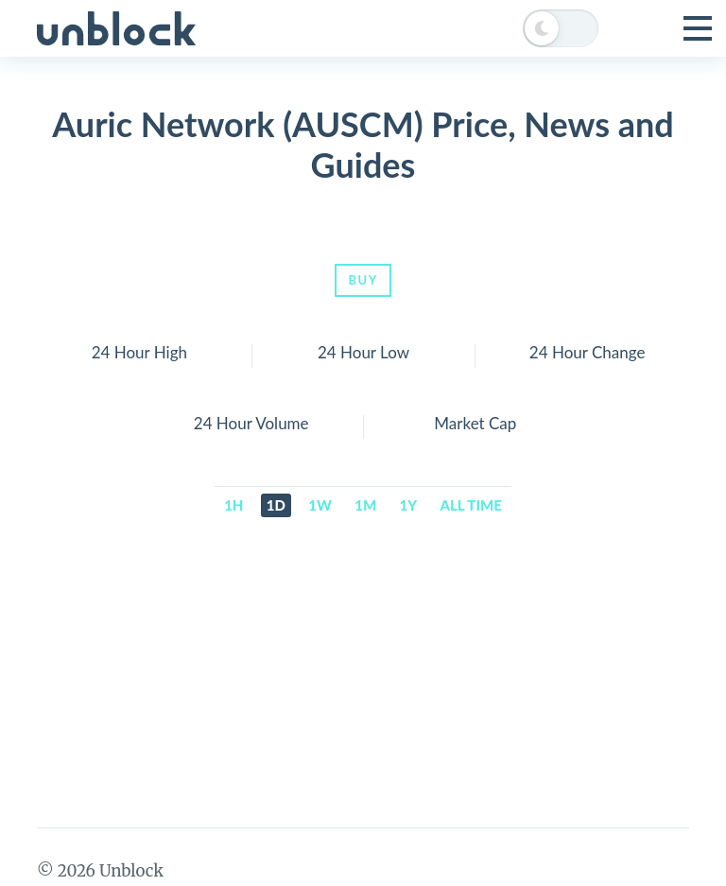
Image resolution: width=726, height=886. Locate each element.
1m (365, 504)
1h (233, 504)
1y (409, 504)
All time (471, 504)
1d (276, 504)
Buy (362, 279)
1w (320, 504)
